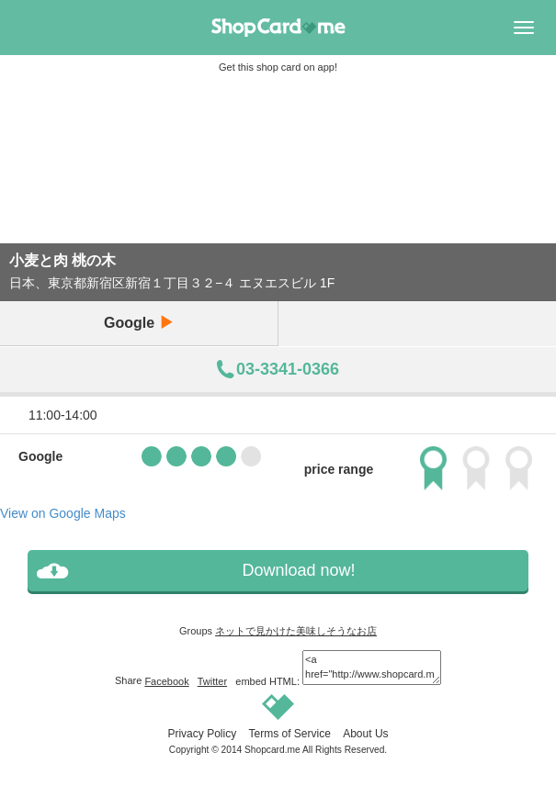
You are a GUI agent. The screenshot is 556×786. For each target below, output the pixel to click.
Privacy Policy (201, 733)
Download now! (298, 570)
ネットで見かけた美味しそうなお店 (296, 630)
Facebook (166, 681)
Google (139, 323)
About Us (365, 733)
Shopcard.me (272, 750)
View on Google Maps (63, 513)
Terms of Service (289, 733)
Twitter (212, 681)
